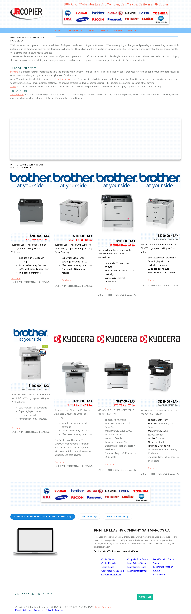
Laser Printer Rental (137, 570)
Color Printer (159, 574)
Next (97, 607)
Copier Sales (107, 559)
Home (17, 610)
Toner (13, 86)
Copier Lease (107, 567)
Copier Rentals (108, 563)
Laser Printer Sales (136, 563)
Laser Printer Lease (136, 567)
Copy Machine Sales (111, 574)
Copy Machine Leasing (112, 570)
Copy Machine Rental (138, 559)
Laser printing (17, 94)
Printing (14, 71)
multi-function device (60, 79)
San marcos (38, 610)
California (27, 610)
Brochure (15, 278)
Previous (106, 607)
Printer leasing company (55, 610)
